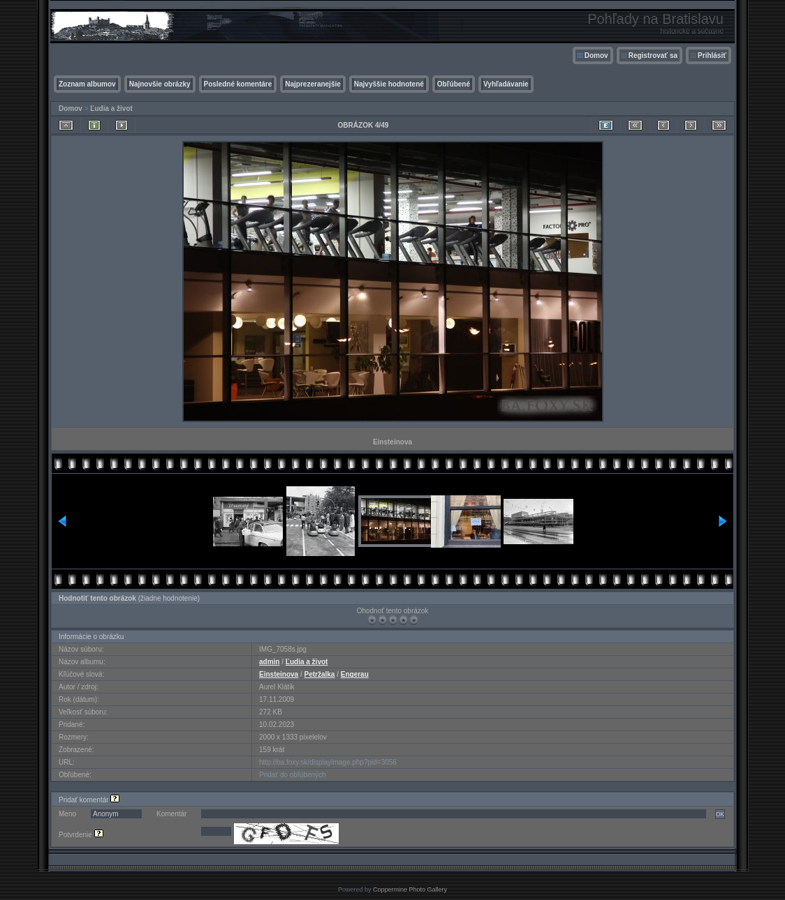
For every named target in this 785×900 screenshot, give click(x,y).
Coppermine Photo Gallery (410, 889)
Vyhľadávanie (506, 84)
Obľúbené (453, 84)
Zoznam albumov (87, 84)
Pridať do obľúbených (292, 775)
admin (269, 662)
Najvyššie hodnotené (389, 84)
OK (720, 814)
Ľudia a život (111, 108)
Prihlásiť (712, 55)
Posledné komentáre (238, 84)
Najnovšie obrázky (160, 84)
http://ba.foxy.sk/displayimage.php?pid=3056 (328, 762)
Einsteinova (278, 674)
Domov (596, 55)
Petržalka (320, 674)
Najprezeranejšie (313, 84)
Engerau (355, 674)
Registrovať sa (653, 55)
